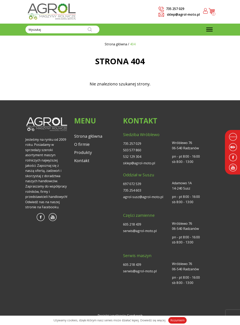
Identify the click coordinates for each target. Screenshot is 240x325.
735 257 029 (132, 143)
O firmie (82, 144)
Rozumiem (177, 320)
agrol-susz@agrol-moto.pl (143, 197)
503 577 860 (132, 150)
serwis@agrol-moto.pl (140, 231)
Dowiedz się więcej (152, 320)
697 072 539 (132, 184)
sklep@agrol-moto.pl (179, 14)
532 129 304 (132, 156)
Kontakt (81, 160)
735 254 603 (132, 190)
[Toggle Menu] (209, 30)
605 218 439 (132, 224)
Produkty (83, 152)
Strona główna (88, 136)
